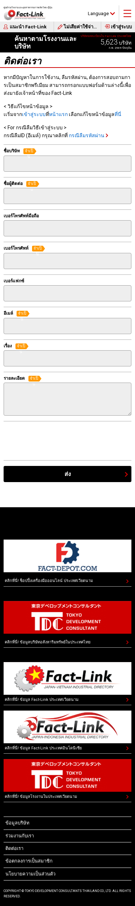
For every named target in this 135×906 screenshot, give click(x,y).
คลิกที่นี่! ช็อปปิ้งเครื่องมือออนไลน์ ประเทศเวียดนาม (49, 580)
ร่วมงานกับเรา (19, 835)
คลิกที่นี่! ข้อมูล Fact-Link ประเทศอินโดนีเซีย (43, 748)
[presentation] (58, 441)
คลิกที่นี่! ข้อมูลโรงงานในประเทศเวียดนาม (41, 796)
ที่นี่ (117, 114)
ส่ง (67, 474)
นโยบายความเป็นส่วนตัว (30, 874)
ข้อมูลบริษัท (17, 823)
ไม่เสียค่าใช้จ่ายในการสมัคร (82, 26)
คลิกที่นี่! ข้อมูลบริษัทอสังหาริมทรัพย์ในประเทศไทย (47, 642)
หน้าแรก (58, 114)
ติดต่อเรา (14, 848)
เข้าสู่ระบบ (121, 26)
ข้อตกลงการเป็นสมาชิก (29, 861)
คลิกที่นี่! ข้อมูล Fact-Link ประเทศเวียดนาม (41, 699)
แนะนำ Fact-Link (28, 26)
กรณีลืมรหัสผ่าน (86, 135)
